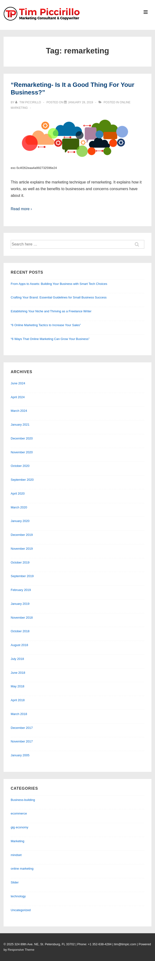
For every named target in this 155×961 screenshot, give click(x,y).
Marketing (17, 841)
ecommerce (19, 813)
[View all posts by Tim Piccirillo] (28, 102)
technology (18, 896)
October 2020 (20, 466)
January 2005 (20, 755)
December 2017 (22, 728)
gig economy (19, 827)
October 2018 (20, 631)
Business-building (23, 800)
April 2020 (18, 493)
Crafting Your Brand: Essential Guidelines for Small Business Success (58, 297)
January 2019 (20, 604)
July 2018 (17, 659)
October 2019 (20, 562)
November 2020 (22, 452)
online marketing (22, 868)
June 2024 (18, 383)
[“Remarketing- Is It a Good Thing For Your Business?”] (80, 102)
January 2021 (20, 424)
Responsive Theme (21, 949)
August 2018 (19, 645)
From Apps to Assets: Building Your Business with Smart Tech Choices (59, 284)
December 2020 (22, 438)
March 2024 (19, 411)
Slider (15, 882)
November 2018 (22, 617)
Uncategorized (21, 910)
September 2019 (22, 576)
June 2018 (18, 672)
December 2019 (22, 535)
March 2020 (19, 507)
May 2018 (17, 686)
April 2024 (18, 397)
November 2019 (22, 548)
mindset (16, 855)
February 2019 (21, 590)
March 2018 (19, 714)
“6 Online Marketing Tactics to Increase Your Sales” (46, 325)
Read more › (21, 209)
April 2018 (18, 700)
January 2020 (20, 521)
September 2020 (22, 479)
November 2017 (22, 741)
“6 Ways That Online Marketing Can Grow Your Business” (50, 339)
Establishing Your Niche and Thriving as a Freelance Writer (51, 311)
